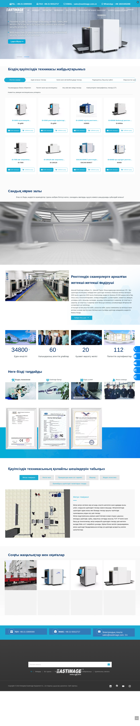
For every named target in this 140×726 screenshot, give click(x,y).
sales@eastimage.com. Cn (115, 635)
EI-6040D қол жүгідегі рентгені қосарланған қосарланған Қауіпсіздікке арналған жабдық (119, 160)
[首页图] (37, 286)
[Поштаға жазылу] (65, 664)
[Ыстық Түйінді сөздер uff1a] (122, 9)
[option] (21, 428)
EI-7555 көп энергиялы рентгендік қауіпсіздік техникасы (20, 160)
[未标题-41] (20, 337)
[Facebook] (117, 686)
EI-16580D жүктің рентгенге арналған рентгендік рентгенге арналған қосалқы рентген (86, 120)
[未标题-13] (86, 337)
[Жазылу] (109, 664)
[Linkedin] (110, 686)
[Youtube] (123, 686)
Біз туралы (47, 671)
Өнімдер (38, 671)
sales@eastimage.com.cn (85, 4)
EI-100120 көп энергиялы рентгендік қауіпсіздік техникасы (53, 160)
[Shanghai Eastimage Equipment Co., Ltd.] (70, 654)
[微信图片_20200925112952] (20, 391)
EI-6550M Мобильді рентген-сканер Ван (119, 120)
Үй (31, 671)
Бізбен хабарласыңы (84, 671)
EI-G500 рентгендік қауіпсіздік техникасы (53, 120)
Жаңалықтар (69, 671)
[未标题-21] (53, 337)
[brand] (53, 391)
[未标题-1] (119, 337)
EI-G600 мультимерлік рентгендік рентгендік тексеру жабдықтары (20, 120)
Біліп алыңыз (13, 130)
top (137, 718)
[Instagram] (129, 686)
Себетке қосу (27, 130)
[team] (119, 390)
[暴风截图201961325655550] (86, 390)
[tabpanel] (70, 33)
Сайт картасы (72, 686)
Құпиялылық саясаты (102, 671)
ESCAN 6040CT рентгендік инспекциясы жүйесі (86, 160)
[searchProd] (118, 9)
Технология (58, 671)
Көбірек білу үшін (81, 318)
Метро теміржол (81, 497)
